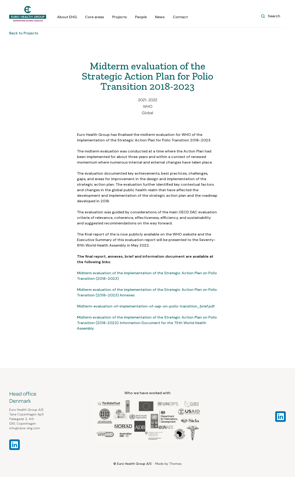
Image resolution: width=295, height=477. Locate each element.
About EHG (67, 17)
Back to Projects (23, 33)
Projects (119, 17)
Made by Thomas (168, 464)
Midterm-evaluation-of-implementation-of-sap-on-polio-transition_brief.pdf (146, 306)
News (160, 17)
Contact (180, 17)
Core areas (94, 17)
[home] (27, 13)
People (141, 17)
